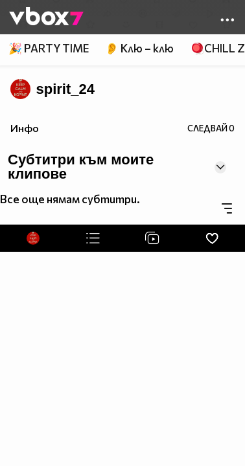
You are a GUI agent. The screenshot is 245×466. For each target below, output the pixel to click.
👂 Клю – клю (139, 48)
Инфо (24, 128)
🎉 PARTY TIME (48, 48)
